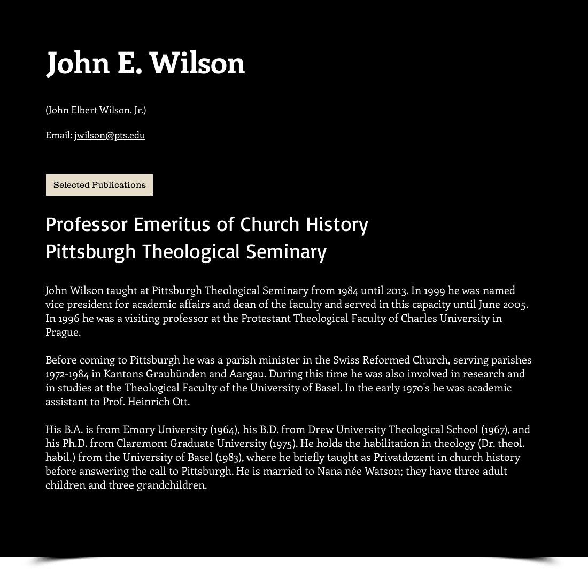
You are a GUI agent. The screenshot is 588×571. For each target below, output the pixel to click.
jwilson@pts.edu (109, 134)
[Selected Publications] (99, 185)
